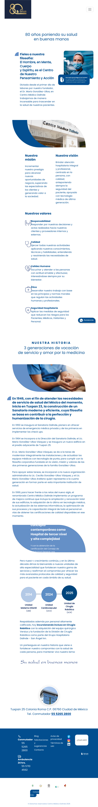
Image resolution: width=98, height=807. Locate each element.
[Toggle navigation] (89, 9)
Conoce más (34, 793)
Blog (36, 736)
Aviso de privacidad (56, 738)
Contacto (39, 749)
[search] (81, 740)
